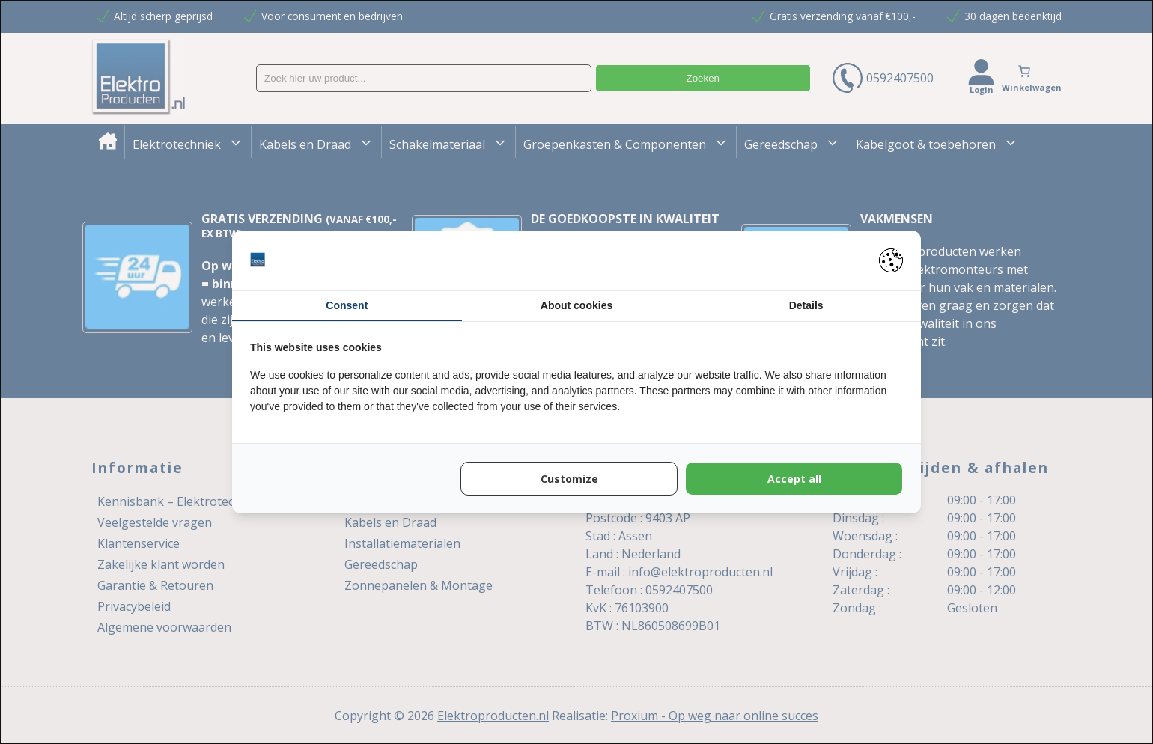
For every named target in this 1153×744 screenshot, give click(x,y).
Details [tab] (806, 305)
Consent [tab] (347, 305)
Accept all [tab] (794, 479)
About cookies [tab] (576, 305)
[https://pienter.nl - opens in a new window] (891, 260)
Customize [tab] (569, 479)
